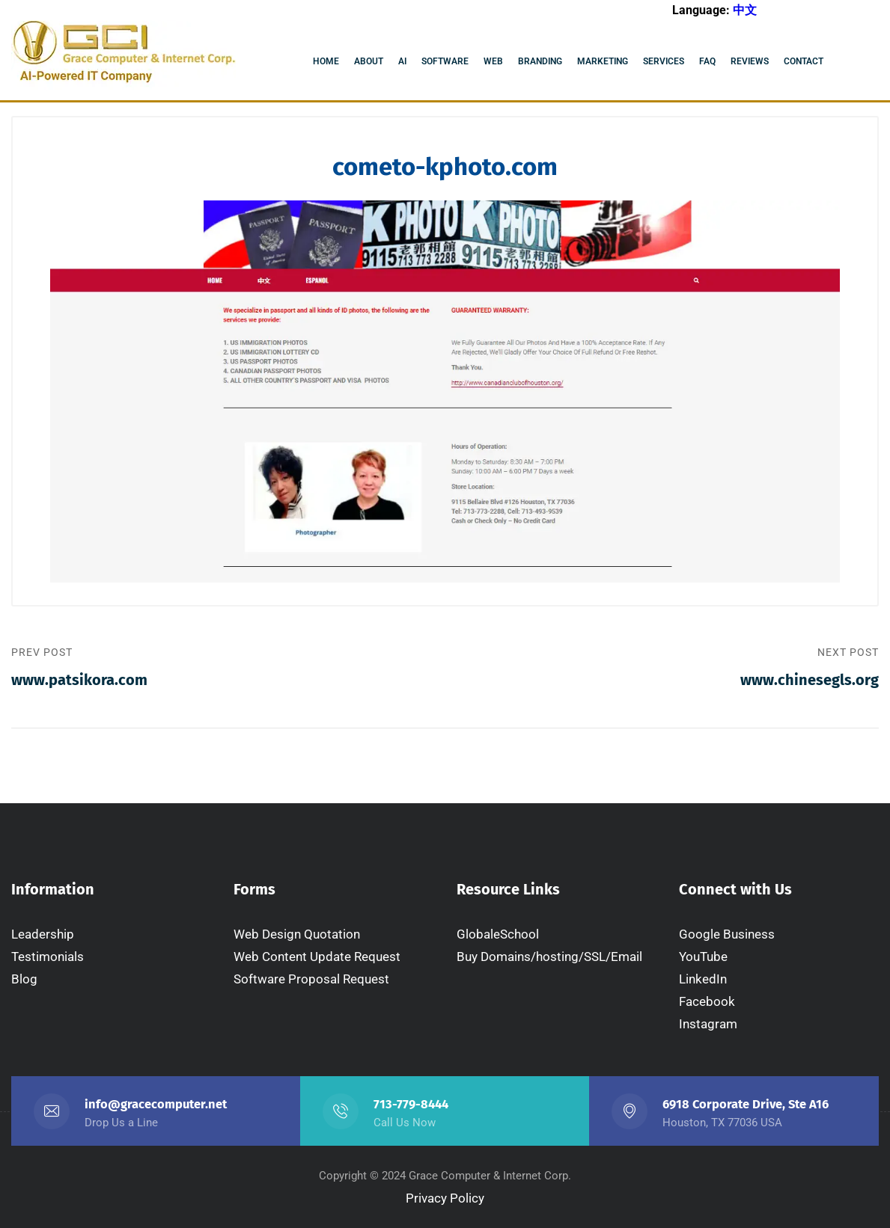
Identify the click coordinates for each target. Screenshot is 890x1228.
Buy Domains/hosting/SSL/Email (549, 956)
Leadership (42, 934)
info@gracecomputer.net (156, 1104)
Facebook (707, 1001)
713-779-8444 (411, 1104)
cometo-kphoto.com (445, 167)
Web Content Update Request (317, 956)
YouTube (703, 956)
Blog (24, 978)
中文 (745, 10)
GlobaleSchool (498, 934)
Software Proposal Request (311, 978)
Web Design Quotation (297, 934)
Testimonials (47, 956)
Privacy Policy (445, 1198)
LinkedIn (703, 978)
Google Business (727, 934)
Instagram (708, 1023)
